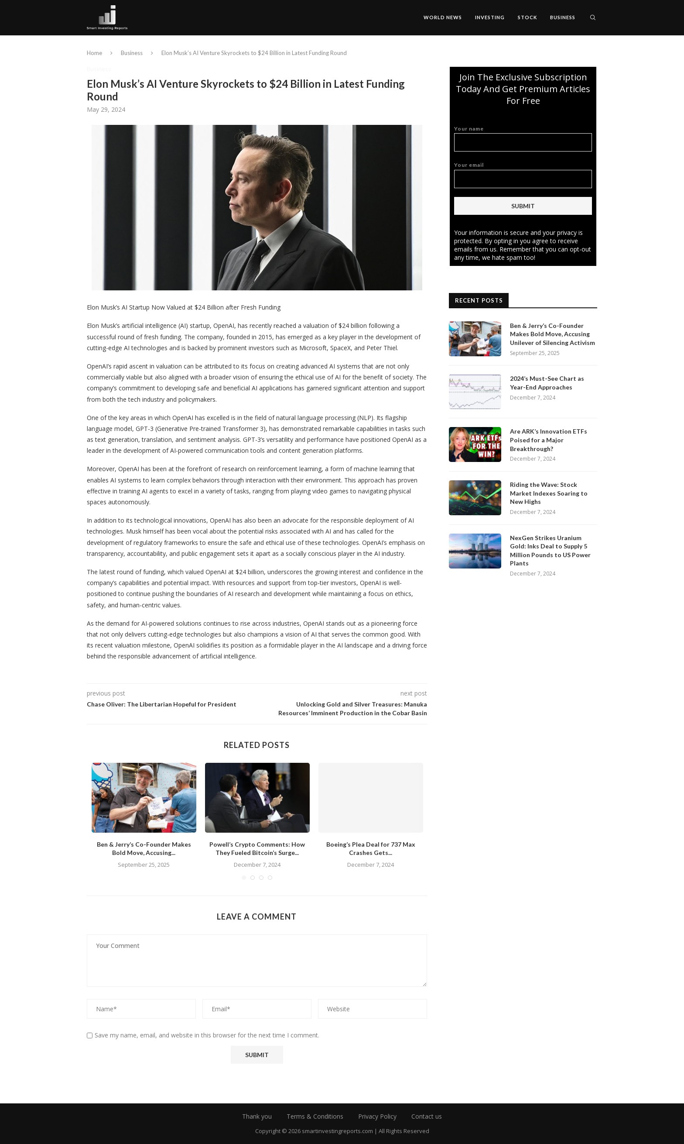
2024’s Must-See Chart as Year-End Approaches (547, 383)
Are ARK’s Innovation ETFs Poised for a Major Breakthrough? (548, 439)
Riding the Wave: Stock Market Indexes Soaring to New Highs (549, 493)
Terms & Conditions (315, 1116)
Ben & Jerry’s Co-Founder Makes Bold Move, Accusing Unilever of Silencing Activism (552, 334)
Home (94, 52)
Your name (523, 138)
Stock (527, 17)
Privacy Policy (377, 1116)
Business (562, 17)
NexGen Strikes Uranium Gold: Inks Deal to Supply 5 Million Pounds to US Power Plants (550, 550)
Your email (523, 175)
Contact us (426, 1116)
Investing (490, 17)
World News (443, 17)
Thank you (257, 1116)
